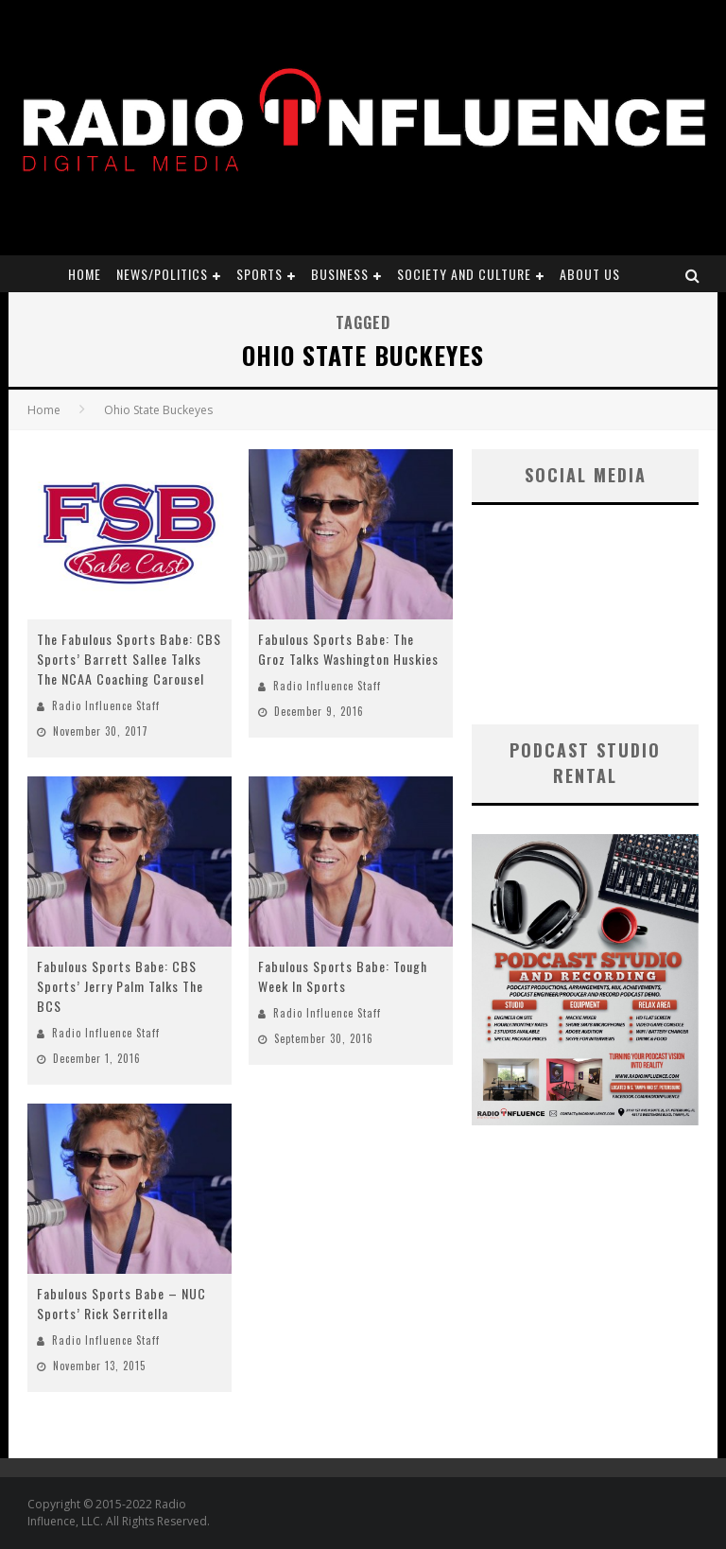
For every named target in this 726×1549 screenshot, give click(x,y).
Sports (259, 274)
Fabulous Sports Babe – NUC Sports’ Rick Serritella (121, 1303)
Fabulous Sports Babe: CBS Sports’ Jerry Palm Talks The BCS (120, 986)
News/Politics (162, 274)
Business (340, 274)
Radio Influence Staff (106, 705)
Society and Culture (464, 274)
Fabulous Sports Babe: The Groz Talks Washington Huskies (348, 649)
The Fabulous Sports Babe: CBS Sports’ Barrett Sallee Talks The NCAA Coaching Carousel (129, 658)
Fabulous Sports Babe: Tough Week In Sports (342, 976)
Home (84, 274)
